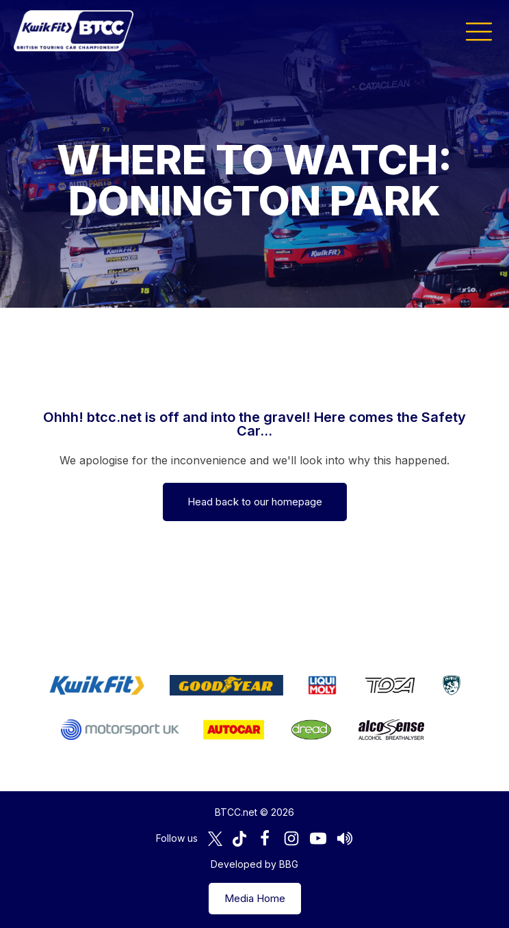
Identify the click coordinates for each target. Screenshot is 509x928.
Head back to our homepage (254, 501)
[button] (478, 30)
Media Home (254, 898)
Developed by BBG (254, 864)
